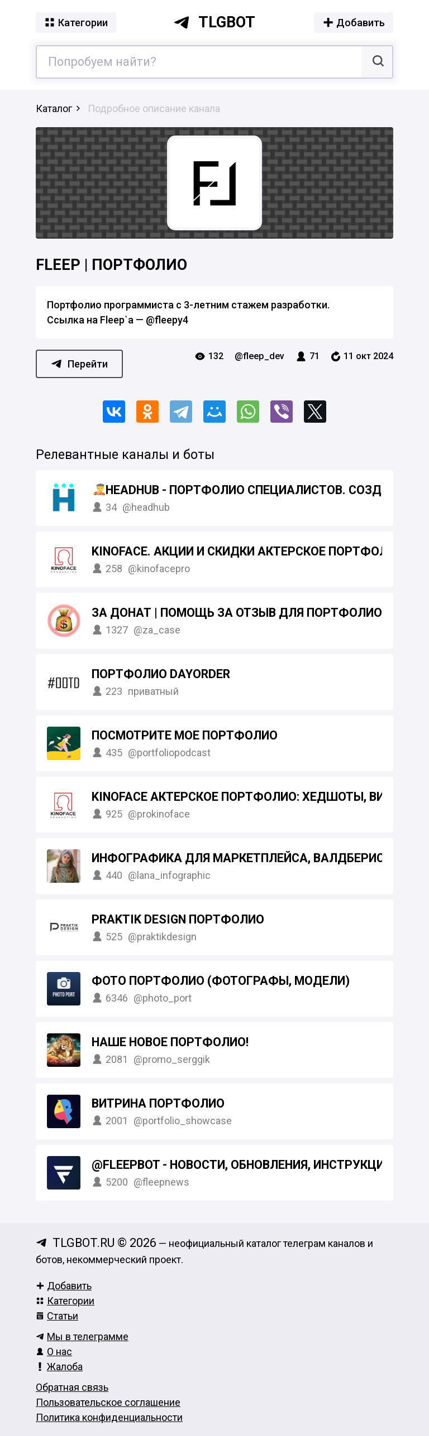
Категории (65, 1301)
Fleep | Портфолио (111, 265)
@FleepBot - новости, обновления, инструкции (242, 1165)
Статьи (57, 1316)
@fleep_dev (259, 356)
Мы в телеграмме (82, 1336)
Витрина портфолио (158, 1103)
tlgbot (214, 22)
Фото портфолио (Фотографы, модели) (221, 981)
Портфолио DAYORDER (161, 674)
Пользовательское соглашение (108, 1402)
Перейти (79, 364)
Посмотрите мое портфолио (185, 735)
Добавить (64, 1286)
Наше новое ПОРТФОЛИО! (170, 1042)
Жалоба (59, 1366)
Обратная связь (72, 1387)
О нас (54, 1351)
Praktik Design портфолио (178, 919)
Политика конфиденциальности (109, 1417)
